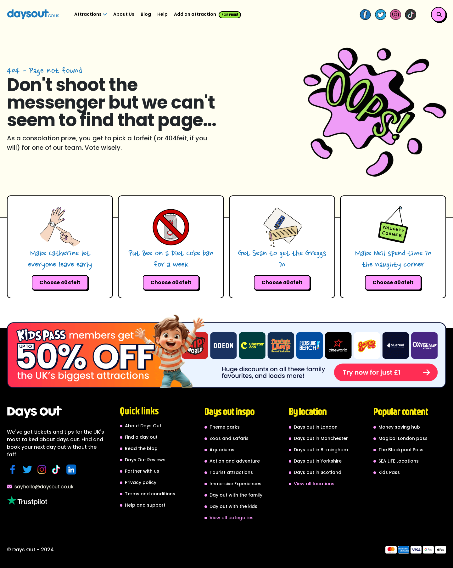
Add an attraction (207, 14)
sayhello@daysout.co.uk (40, 486)
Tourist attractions (231, 472)
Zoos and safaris (229, 438)
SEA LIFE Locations (398, 461)
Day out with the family (236, 495)
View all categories (232, 518)
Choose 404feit (60, 282)
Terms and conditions (150, 494)
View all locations (314, 484)
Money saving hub (399, 427)
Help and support (145, 505)
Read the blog (141, 448)
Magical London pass (403, 438)
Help (162, 14)
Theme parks (225, 427)
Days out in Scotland (317, 472)
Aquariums (222, 450)
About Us (123, 14)
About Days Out (143, 426)
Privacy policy (140, 482)
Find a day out (141, 437)
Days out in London (316, 427)
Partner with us (142, 471)
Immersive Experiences (235, 484)
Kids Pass (389, 472)
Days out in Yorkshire (318, 461)
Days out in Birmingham (321, 450)
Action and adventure (235, 461)
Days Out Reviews (145, 460)
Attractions (90, 14)
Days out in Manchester (321, 438)
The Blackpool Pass (400, 450)
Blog (146, 14)
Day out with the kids (233, 506)
